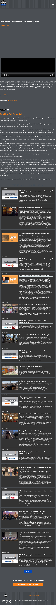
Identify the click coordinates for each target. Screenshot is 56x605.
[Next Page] (28, 571)
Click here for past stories (28, 584)
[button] (52, 4)
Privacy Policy (6, 602)
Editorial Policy (7, 600)
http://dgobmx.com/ (13, 100)
